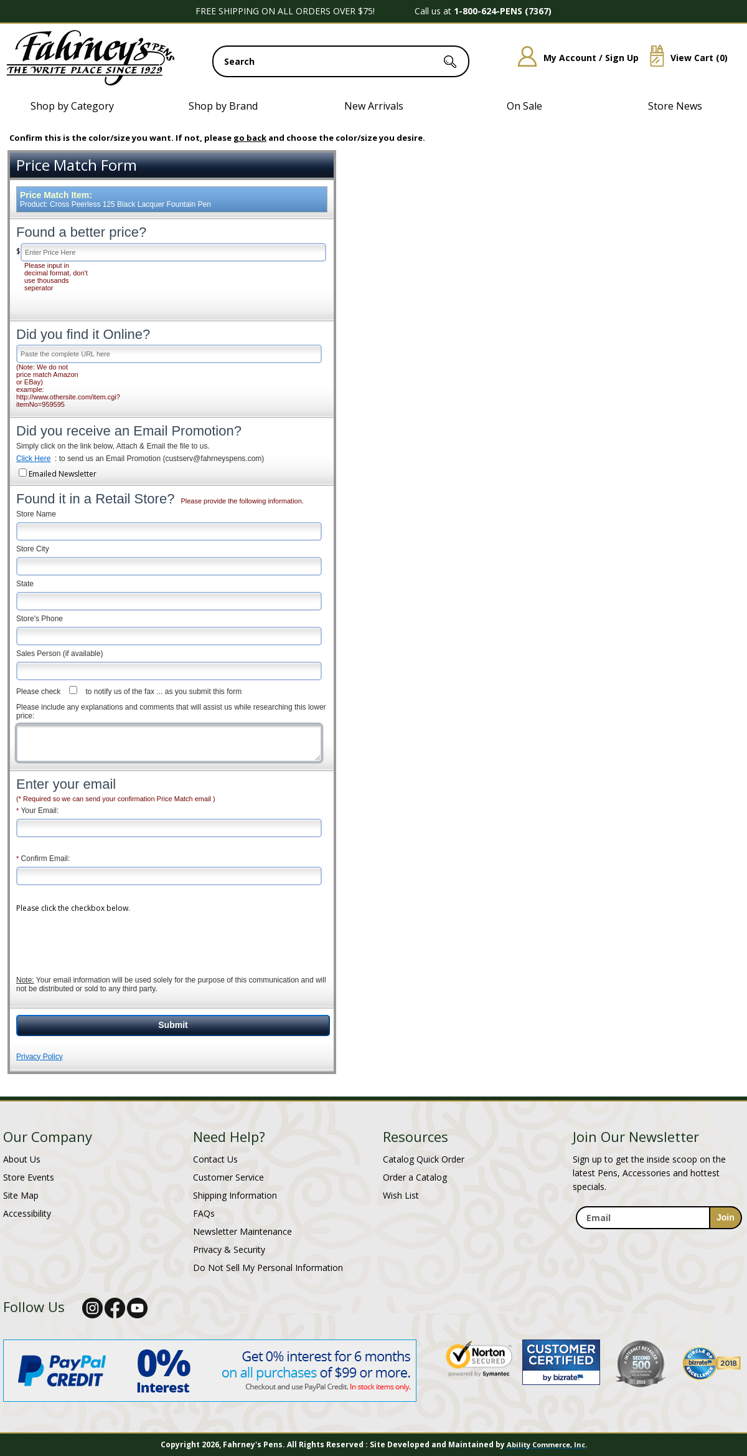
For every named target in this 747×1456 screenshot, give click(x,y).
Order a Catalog (415, 1177)
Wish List (401, 1195)
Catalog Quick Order (423, 1159)
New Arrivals (373, 106)
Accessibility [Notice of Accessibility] (27, 1213)
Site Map (21, 1195)
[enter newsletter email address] (658, 1217)
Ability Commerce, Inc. (547, 1444)
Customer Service (228, 1177)
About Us (21, 1159)
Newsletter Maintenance (242, 1231)
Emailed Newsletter (62, 474)
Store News (675, 106)
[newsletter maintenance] (658, 1236)
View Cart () (684, 58)
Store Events (28, 1177)
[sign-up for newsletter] (725, 1217)
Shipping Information (235, 1195)
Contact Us (215, 1159)
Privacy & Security (229, 1249)
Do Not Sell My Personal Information (268, 1267)
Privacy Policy (39, 1056)
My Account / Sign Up (574, 58)
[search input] (340, 61)
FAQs (204, 1213)
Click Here (33, 458)
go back (249, 137)
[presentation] (110, 937)
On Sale (524, 106)
